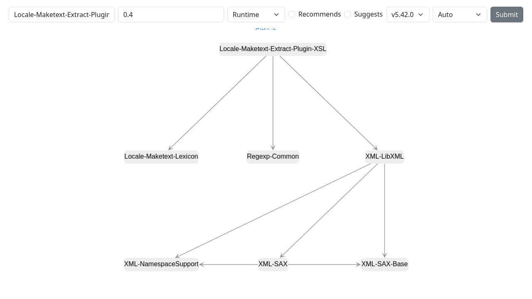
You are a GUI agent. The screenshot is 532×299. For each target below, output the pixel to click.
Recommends (319, 14)
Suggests (368, 14)
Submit (507, 14)
